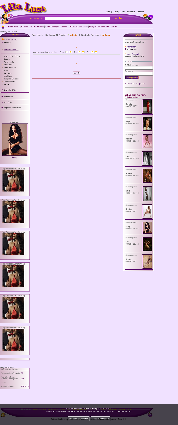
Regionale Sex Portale (12, 108)
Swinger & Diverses (11, 79)
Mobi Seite (8, 102)
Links (116, 12)
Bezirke (6, 84)
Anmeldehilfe (132, 49)
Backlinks (140, 12)
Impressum (131, 12)
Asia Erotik (8, 76)
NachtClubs (8, 65)
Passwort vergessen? (136, 83)
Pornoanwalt (8, 97)
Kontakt (122, 12)
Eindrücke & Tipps (10, 90)
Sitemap (109, 12)
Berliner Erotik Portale (12, 56)
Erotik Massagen (10, 67)
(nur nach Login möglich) (134, 56)
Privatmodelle (9, 62)
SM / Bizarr (8, 73)
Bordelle (7, 59)
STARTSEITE (10, 40)
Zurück (76, 73)
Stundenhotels (9, 82)
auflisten (73, 35)
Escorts (6, 70)
